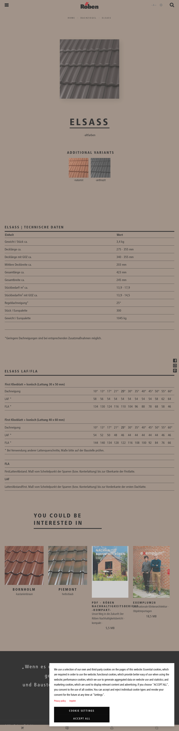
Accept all (81, 718)
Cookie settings (81, 710)
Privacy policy (60, 700)
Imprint (72, 700)
